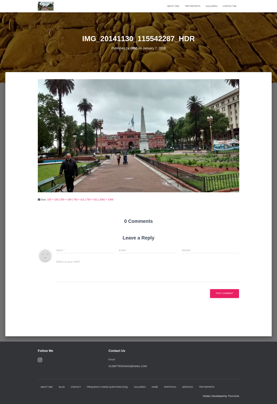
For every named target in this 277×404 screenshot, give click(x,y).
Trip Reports (192, 6)
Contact (76, 387)
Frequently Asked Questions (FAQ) (107, 387)
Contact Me (230, 6)
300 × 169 (65, 199)
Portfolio (170, 387)
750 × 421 (78, 199)
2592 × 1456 (106, 199)
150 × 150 (52, 199)
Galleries (211, 6)
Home (155, 387)
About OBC (173, 6)
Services (187, 387)
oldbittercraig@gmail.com (127, 366)
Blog (62, 387)
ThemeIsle (233, 396)
